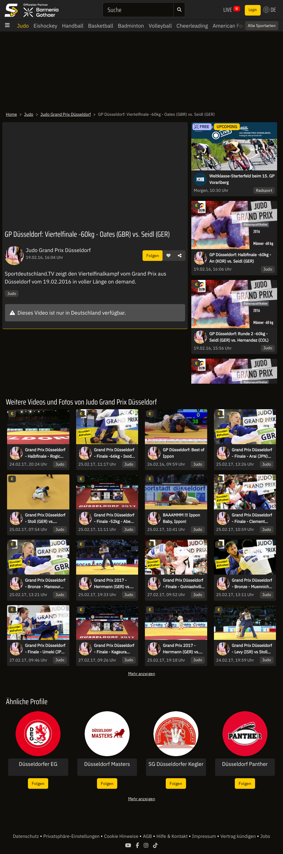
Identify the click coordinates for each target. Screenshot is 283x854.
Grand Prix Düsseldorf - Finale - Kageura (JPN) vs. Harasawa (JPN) (114, 649)
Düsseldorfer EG (38, 764)
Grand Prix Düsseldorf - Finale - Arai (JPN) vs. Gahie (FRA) (252, 453)
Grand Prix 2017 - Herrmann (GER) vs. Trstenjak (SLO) (181, 649)
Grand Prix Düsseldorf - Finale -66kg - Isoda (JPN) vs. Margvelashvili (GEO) (114, 453)
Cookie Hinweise (122, 836)
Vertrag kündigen (238, 836)
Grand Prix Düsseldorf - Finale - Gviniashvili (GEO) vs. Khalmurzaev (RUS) (183, 584)
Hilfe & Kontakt (172, 836)
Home (11, 114)
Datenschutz (26, 836)
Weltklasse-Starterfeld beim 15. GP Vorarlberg (241, 179)
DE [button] (269, 9)
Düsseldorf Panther (245, 764)
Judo (23, 25)
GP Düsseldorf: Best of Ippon (183, 453)
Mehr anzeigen (141, 673)
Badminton (131, 25)
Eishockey (45, 25)
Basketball (100, 25)
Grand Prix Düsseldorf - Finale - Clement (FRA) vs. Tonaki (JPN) (252, 518)
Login (253, 10)
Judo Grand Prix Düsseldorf (66, 114)
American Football (234, 25)
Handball (72, 25)
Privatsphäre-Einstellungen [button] (72, 836)
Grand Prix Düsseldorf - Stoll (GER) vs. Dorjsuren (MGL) (45, 518)
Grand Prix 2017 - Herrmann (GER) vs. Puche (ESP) (112, 584)
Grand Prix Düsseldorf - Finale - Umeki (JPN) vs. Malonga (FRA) (45, 649)
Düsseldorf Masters (107, 764)
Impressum (204, 836)
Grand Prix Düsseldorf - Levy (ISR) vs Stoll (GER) (252, 649)
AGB (148, 836)
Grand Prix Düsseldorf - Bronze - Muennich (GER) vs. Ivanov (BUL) (252, 584)
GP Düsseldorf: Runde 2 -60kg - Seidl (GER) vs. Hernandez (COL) (238, 337)
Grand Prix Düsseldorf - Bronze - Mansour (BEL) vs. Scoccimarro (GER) (45, 584)
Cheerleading (192, 25)
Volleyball (160, 25)
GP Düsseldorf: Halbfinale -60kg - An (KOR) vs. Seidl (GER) (240, 258)
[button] (168, 255)
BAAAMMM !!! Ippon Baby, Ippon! (181, 518)
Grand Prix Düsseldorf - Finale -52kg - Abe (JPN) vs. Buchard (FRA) (114, 518)
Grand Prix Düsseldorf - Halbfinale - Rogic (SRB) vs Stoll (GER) (45, 453)
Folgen (152, 255)
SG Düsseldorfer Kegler (175, 764)
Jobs (265, 836)
